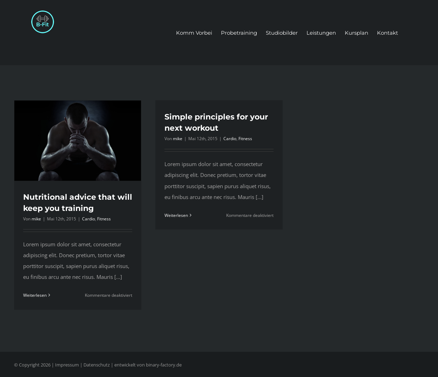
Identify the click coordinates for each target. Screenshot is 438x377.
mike (36, 219)
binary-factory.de (164, 365)
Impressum (67, 365)
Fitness (104, 219)
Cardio (88, 219)
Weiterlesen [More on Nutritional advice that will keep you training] (35, 295)
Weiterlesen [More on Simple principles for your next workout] (176, 215)
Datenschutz (96, 365)
